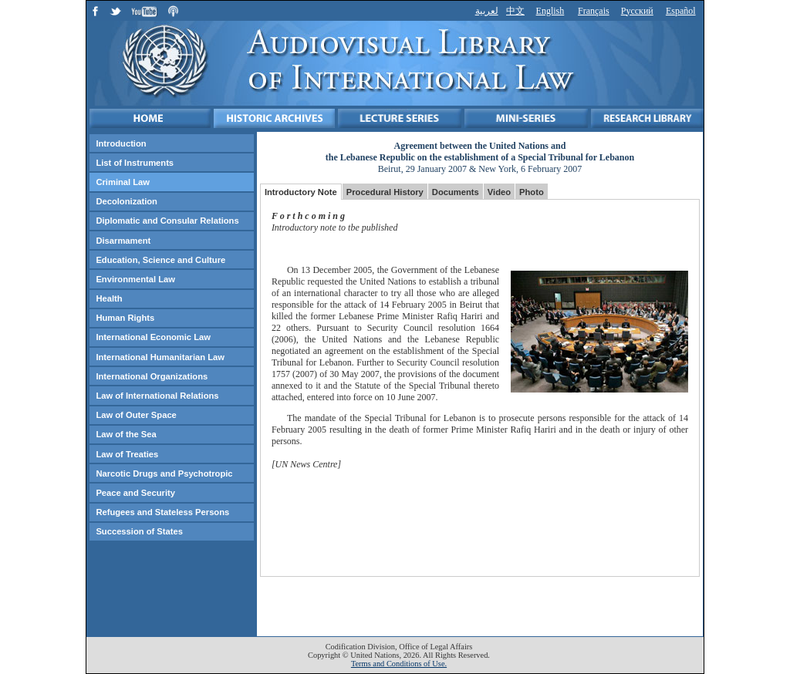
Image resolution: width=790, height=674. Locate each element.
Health (109, 298)
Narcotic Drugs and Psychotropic (164, 473)
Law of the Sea (126, 434)
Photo (531, 192)
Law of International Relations (157, 395)
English (550, 10)
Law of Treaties (127, 454)
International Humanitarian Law (160, 357)
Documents (455, 192)
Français (593, 10)
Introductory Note (301, 192)
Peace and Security (135, 492)
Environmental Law (135, 279)
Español (681, 10)
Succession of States (139, 531)
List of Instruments (135, 162)
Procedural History (385, 192)
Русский (637, 10)
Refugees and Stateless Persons (162, 512)
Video (499, 192)
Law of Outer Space (136, 415)
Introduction (121, 143)
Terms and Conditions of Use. (399, 663)
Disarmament (123, 240)
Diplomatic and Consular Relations (167, 220)
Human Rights (125, 317)
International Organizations (152, 376)
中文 (515, 10)
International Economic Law (153, 337)
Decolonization (126, 201)
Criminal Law (123, 182)
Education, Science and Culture (160, 260)
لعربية (486, 10)
